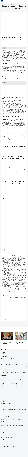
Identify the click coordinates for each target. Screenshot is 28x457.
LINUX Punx (2, 401)
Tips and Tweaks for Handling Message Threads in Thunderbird (10, 383)
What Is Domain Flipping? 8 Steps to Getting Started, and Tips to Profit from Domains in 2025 (13, 409)
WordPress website (6, 393)
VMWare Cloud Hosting (4, 349)
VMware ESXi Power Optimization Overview (10, 350)
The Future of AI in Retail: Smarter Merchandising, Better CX (9, 446)
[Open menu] (26, 1)
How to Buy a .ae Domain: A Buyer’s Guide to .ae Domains (9, 364)
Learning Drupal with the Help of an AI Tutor (7, 370)
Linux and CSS (3, 421)
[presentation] (7, 336)
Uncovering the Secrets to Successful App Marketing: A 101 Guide (10, 358)
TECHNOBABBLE (3, 439)
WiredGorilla (3, 375)
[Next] (26, 338)
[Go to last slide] (1, 338)
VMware (3, 352)
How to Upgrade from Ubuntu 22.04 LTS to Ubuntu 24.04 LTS (9, 434)
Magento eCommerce (14, 4)
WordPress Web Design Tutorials (5, 416)
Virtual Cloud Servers (4, 395)
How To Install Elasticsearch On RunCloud (6, 403)
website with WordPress (7, 391)
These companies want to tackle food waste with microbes (7, 324)
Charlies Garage (4, 356)
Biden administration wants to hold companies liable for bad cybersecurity (21, 324)
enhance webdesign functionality (13, 392)
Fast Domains (3, 432)
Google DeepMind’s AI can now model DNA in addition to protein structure (11, 441)
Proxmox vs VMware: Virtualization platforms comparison (9, 397)
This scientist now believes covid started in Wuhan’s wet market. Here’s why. (20, 342)
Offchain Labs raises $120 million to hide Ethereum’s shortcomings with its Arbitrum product (7, 342)
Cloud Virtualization (3, 427)
